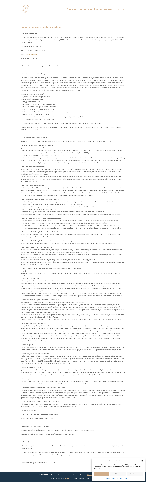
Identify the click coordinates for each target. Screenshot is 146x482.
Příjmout (101, 474)
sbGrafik (67, 478)
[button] (142, 461)
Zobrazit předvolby (135, 474)
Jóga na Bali (86, 9)
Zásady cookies (110, 478)
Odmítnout (118, 474)
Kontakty (121, 9)
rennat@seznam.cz (31, 54)
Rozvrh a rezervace (103, 9)
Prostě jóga (72, 9)
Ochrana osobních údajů (122, 478)
